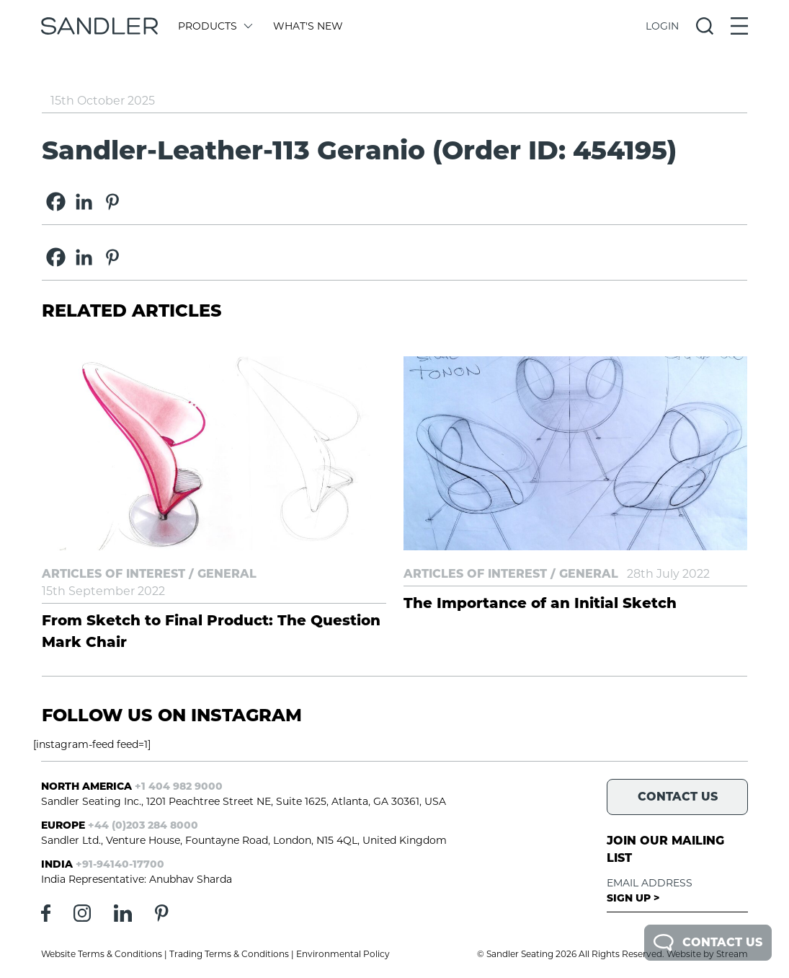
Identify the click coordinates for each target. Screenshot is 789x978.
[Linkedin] (84, 201)
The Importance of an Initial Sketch (540, 603)
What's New (308, 25)
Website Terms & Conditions (101, 953)
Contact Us (708, 942)
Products (214, 25)
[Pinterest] (112, 201)
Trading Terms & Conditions (229, 953)
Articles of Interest (113, 574)
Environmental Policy (343, 953)
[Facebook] (55, 201)
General (227, 574)
